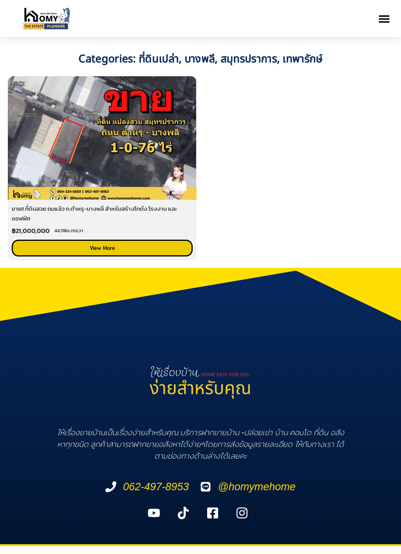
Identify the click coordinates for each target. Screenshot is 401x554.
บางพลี (199, 59)
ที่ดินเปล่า (159, 59)
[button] (384, 18)
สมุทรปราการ (248, 59)
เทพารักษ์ (302, 59)
